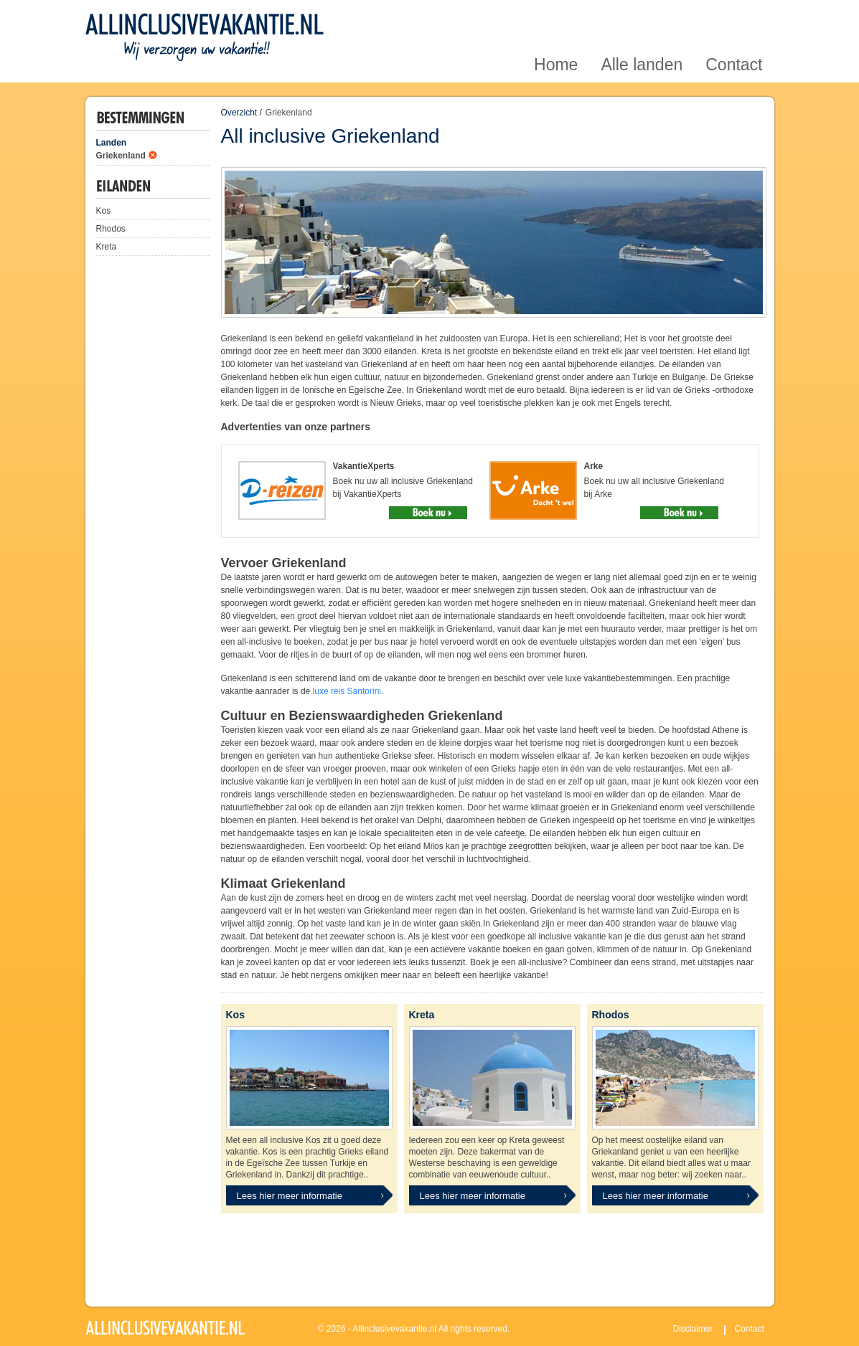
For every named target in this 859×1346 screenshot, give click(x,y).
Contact (734, 17)
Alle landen (641, 17)
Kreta (106, 247)
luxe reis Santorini (347, 691)
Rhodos (111, 229)
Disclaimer (693, 1329)
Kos (103, 211)
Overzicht (239, 113)
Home (555, 17)
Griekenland (121, 156)
